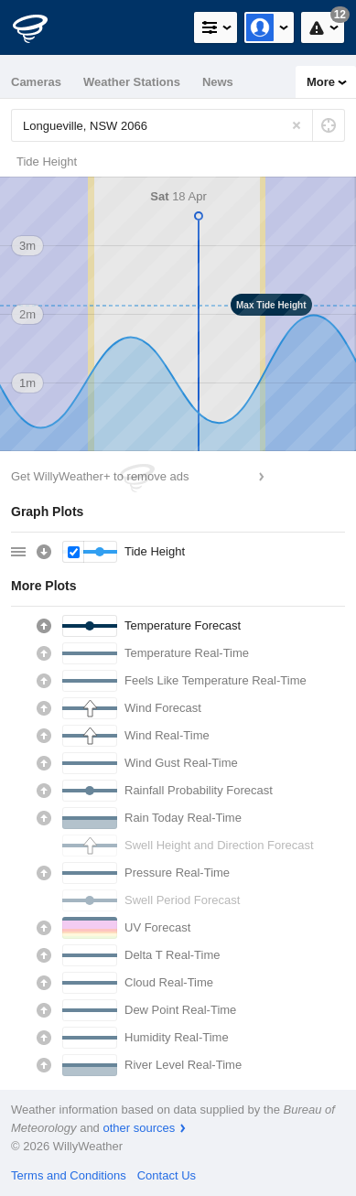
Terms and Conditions (68, 1175)
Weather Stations (131, 82)
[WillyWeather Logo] (41, 27)
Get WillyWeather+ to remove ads (100, 476)
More (321, 82)
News (217, 82)
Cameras (36, 82)
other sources (138, 1128)
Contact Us (166, 1175)
